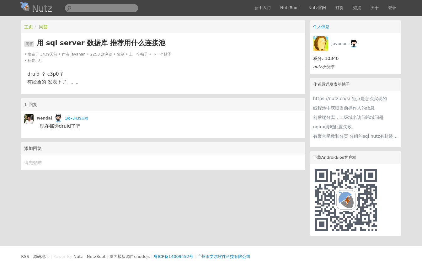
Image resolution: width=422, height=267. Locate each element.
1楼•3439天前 (76, 118)
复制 (121, 54)
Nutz (78, 256)
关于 (375, 7)
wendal (44, 118)
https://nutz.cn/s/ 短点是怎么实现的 (350, 98)
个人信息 (321, 26)
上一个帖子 (138, 54)
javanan (339, 43)
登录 (392, 7)
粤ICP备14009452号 (173, 256)
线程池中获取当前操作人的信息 (344, 107)
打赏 (339, 7)
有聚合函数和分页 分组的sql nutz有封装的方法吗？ (355, 136)
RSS (25, 256)
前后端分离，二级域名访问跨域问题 (348, 117)
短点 (357, 7)
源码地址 (41, 256)
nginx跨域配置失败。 (334, 126)
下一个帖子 (161, 54)
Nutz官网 (317, 7)
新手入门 (262, 7)
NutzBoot (289, 7)
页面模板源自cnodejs (130, 256)
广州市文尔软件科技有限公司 (223, 256)
